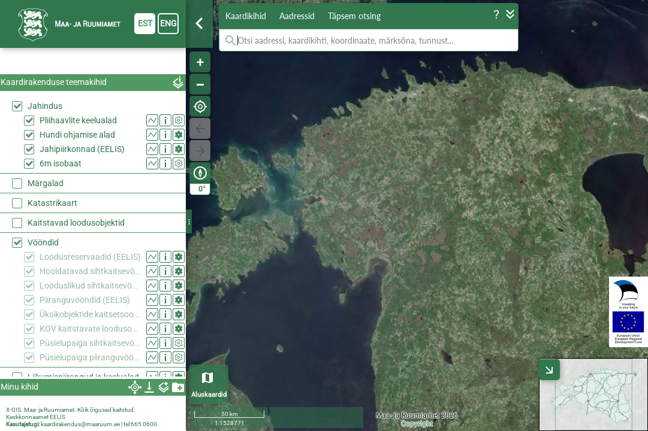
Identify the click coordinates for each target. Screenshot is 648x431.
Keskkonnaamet (27, 417)
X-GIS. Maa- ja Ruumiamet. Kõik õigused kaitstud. (70, 409)
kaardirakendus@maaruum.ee (80, 424)
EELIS (57, 417)
